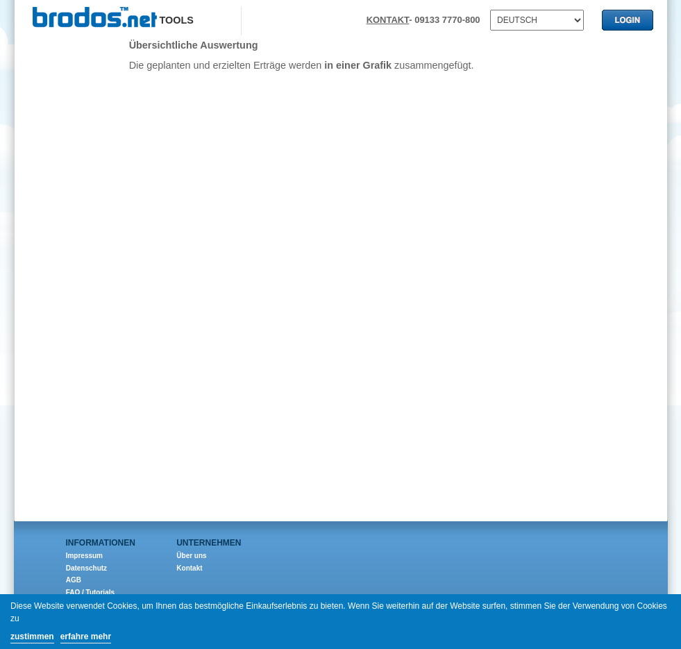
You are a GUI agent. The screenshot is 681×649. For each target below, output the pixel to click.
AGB (73, 580)
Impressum (84, 555)
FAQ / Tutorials (90, 592)
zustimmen (32, 636)
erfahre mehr (85, 636)
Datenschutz (86, 568)
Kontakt (189, 568)
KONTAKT (388, 20)
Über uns (191, 555)
